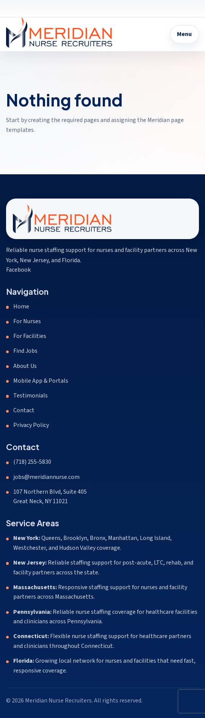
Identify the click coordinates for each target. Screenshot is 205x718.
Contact (23, 410)
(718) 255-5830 (32, 462)
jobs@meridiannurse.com (46, 477)
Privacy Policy (31, 425)
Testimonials (30, 395)
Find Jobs (25, 351)
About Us (25, 366)
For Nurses (27, 321)
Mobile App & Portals (40, 381)
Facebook (18, 270)
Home (21, 306)
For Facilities (29, 336)
